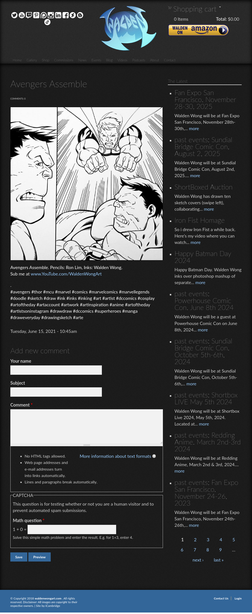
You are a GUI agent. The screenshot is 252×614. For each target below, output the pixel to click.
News (82, 60)
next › (198, 560)
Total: (221, 19)
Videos (122, 60)
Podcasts (138, 60)
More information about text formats (115, 456)
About (154, 60)
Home (17, 60)
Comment (21, 405)
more (194, 128)
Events (96, 60)
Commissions (63, 60)
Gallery (32, 60)
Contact (169, 60)
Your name (20, 361)
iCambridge (52, 606)
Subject (17, 383)
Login (238, 598)
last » (219, 560)
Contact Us (221, 598)
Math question (29, 520)
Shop (45, 60)
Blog (109, 60)
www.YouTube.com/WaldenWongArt (66, 273)
